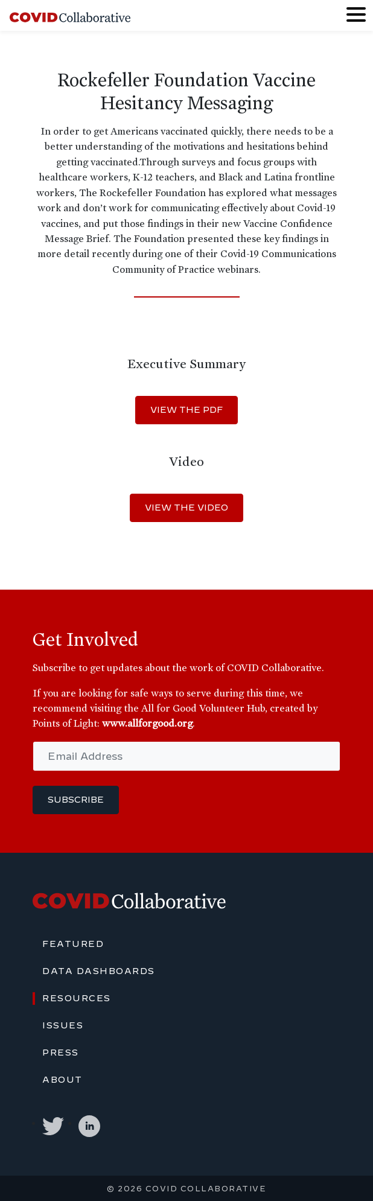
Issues (62, 1025)
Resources (76, 998)
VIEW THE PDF (186, 410)
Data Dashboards (98, 971)
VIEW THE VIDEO (186, 507)
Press (60, 1052)
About (62, 1080)
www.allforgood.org (147, 723)
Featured (73, 944)
